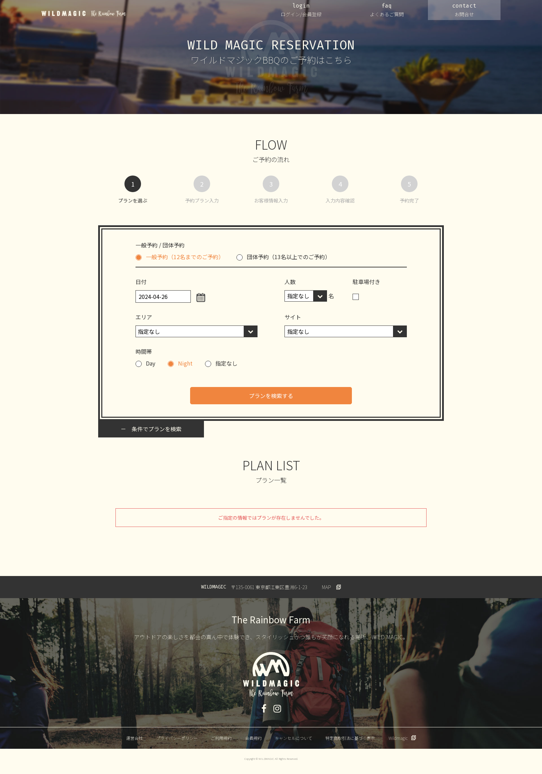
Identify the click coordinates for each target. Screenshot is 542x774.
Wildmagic (398, 738)
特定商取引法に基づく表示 (350, 738)
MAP (326, 587)
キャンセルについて (293, 738)
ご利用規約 (221, 738)
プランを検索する (271, 395)
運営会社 (134, 738)
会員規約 (253, 738)
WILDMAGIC (83, 13)
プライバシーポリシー (177, 738)
